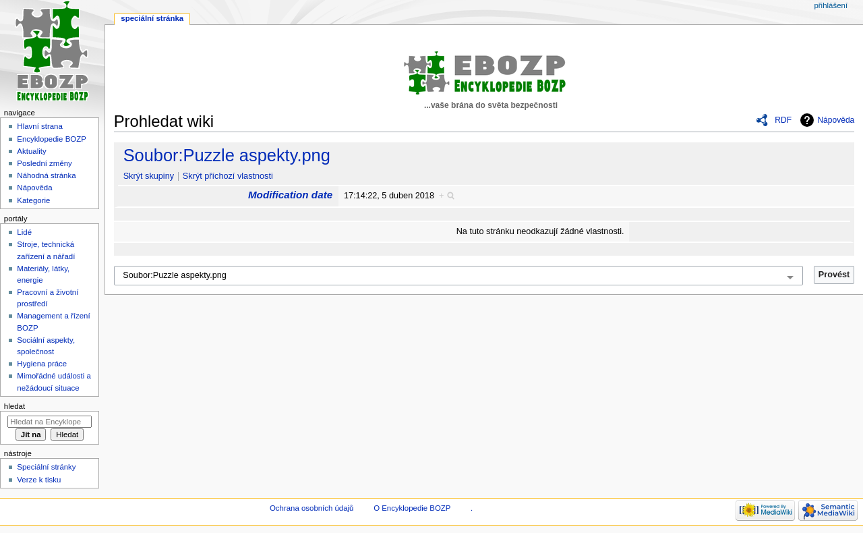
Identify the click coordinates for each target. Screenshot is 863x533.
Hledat (14, 406)
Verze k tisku (39, 480)
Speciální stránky (46, 467)
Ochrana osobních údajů (311, 508)
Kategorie (33, 200)
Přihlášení (830, 5)
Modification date (290, 194)
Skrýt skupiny (148, 176)
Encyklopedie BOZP (51, 139)
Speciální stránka (152, 18)
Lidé (24, 232)
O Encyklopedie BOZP (412, 508)
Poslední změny (44, 163)
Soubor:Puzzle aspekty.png (226, 155)
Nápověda (835, 120)
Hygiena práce (42, 364)
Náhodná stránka (46, 175)
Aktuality (31, 151)
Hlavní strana (39, 126)
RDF (783, 120)
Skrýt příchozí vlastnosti (228, 176)
